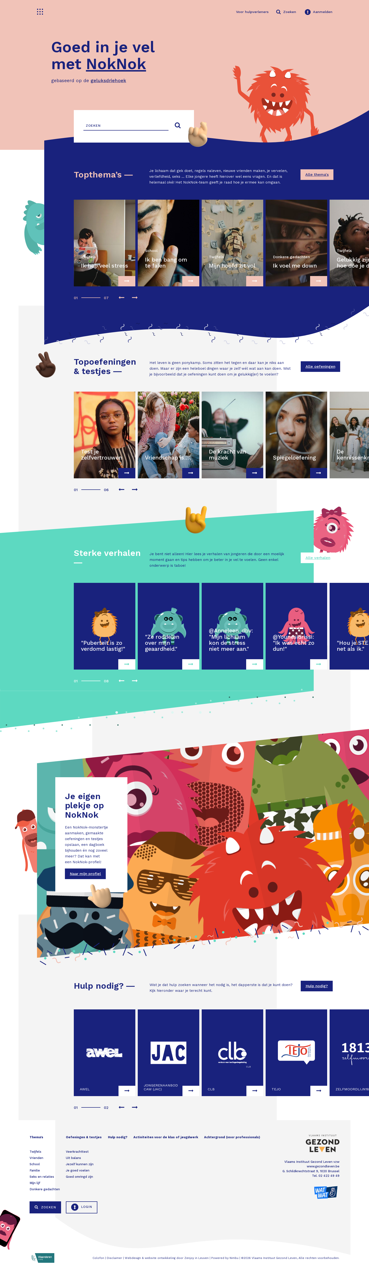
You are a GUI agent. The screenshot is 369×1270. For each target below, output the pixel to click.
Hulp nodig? (317, 986)
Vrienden (36, 1158)
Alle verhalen (318, 557)
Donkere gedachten (45, 1189)
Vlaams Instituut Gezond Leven (274, 1258)
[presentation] (121, 298)
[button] (75, 295)
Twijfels (35, 1151)
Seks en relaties (42, 1176)
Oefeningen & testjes (84, 1137)
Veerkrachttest (77, 1151)
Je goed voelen (77, 1170)
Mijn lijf (35, 1183)
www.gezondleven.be (323, 1166)
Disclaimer (114, 1258)
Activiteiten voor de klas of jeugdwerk (165, 1137)
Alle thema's (317, 174)
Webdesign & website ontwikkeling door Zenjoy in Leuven (167, 1258)
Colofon (98, 1258)
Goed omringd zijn (79, 1176)
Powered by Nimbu (224, 1258)
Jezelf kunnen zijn (80, 1164)
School (35, 1164)
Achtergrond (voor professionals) (232, 1137)
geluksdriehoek (108, 80)
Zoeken (45, 1207)
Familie (35, 1170)
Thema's (36, 1137)
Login (81, 1207)
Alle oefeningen (320, 366)
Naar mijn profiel (85, 873)
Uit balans (73, 1158)
